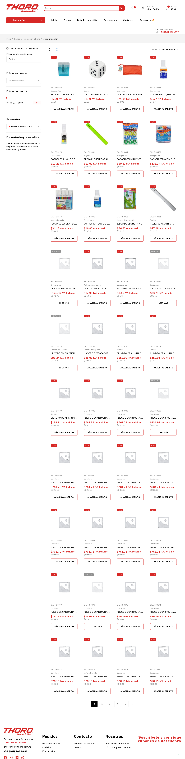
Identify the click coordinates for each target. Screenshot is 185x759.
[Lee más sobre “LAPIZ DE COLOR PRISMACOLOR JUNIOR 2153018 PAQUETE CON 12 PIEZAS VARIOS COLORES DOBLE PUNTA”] (64, 358)
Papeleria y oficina (31, 29)
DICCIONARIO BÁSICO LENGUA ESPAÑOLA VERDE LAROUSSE (64, 278)
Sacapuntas (56, 81)
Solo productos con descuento (22, 39)
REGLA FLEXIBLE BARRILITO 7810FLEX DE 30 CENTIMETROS (97, 149)
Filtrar (37, 93)
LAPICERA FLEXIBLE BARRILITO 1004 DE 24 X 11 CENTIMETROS (130, 85)
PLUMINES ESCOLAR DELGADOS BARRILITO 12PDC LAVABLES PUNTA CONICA (64, 214)
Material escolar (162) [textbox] (20, 117)
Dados (86, 81)
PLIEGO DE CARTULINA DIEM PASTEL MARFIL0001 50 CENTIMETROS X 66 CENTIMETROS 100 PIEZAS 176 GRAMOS (163, 537)
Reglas (87, 146)
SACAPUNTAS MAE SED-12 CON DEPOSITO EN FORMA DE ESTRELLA (130, 149)
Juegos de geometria (126, 210)
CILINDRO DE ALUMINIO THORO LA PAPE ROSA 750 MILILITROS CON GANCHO (130, 343)
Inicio (8, 29)
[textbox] (23, 71)
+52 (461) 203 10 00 (15, 741)
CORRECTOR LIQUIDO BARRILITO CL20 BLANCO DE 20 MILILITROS (97, 214)
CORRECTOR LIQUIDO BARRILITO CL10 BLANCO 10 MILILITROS (64, 149)
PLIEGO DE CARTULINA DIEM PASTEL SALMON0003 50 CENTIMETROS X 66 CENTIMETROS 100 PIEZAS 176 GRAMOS (97, 537)
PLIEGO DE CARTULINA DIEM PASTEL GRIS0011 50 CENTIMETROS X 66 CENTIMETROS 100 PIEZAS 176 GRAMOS (130, 408)
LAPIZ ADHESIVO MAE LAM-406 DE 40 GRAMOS (97, 278)
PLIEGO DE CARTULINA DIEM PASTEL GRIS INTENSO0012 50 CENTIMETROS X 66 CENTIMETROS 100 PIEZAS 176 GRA (97, 408)
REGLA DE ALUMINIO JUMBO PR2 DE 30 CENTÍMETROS (163, 214)
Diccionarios (56, 275)
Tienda (17, 29)
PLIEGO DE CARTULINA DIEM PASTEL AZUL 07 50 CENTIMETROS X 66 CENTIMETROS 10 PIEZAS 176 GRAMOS (163, 602)
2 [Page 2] (102, 694)
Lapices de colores (59, 340)
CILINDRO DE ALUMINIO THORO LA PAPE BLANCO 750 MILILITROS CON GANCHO (64, 408)
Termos (120, 340)
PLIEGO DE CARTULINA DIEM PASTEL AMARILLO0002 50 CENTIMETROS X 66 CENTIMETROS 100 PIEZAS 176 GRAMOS (130, 537)
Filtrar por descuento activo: (19, 44)
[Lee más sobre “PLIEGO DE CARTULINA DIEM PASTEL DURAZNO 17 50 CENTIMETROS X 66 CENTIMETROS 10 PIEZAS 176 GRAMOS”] (97, 617)
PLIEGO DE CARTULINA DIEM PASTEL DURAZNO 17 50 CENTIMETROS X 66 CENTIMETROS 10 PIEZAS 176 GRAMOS (97, 602)
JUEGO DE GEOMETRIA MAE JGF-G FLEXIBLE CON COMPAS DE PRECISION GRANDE (130, 214)
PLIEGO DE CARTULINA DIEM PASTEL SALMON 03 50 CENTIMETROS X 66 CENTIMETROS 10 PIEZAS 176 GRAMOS (163, 667)
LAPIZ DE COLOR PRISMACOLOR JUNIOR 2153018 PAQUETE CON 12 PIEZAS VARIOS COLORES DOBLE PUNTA (64, 343)
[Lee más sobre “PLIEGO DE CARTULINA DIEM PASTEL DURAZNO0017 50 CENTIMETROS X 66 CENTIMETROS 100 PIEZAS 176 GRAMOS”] (163, 422)
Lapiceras (121, 81)
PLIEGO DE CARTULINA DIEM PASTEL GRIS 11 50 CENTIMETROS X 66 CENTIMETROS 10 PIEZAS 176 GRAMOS (64, 602)
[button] (64, 99)
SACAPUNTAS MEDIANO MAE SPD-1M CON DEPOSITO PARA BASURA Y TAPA (64, 85)
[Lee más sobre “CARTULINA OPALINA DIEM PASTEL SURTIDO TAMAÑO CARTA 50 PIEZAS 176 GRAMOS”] (163, 293)
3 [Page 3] (109, 694)
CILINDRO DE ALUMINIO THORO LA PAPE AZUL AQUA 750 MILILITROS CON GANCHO (163, 343)
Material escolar (57, 210)
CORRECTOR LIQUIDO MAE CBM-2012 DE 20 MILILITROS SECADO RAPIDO (163, 85)
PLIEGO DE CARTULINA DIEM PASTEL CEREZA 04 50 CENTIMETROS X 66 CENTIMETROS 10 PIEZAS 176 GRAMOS (130, 667)
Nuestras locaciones (15, 732)
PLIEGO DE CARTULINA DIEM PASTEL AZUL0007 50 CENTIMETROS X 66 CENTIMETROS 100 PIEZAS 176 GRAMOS (97, 473)
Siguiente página (133, 694)
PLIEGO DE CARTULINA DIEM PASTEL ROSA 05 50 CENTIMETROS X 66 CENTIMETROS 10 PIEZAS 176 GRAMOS (97, 667)
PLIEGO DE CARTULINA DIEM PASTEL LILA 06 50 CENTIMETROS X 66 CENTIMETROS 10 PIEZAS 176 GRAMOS (64, 667)
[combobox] (23, 71)
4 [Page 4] (117, 694)
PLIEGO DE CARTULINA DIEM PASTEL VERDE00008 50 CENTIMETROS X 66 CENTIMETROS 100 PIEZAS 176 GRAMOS (64, 473)
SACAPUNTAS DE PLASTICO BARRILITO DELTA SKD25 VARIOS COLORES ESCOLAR (130, 278)
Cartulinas (154, 275)
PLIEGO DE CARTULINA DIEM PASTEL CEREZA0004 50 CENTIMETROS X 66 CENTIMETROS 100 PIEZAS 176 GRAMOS (64, 537)
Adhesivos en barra (92, 275)
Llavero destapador (92, 340)
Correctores (155, 81)
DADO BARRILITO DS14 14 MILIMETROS (97, 85)
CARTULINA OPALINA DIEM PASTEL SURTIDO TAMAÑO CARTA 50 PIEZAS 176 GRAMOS (163, 278)
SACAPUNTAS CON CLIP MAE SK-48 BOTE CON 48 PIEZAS (163, 149)
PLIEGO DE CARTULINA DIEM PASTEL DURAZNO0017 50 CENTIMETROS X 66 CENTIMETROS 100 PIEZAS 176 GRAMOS (163, 408)
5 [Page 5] (125, 694)
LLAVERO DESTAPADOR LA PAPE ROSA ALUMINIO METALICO (97, 343)
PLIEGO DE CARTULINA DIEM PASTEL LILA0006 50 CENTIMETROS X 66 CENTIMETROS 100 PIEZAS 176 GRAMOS (130, 473)
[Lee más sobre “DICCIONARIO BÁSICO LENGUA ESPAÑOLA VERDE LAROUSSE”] (64, 293)
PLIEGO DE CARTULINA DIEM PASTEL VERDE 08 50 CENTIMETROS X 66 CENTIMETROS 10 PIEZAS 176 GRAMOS (130, 602)
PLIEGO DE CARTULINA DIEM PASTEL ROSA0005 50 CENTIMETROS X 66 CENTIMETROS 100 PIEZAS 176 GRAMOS (163, 473)
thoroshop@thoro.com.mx (18, 737)
